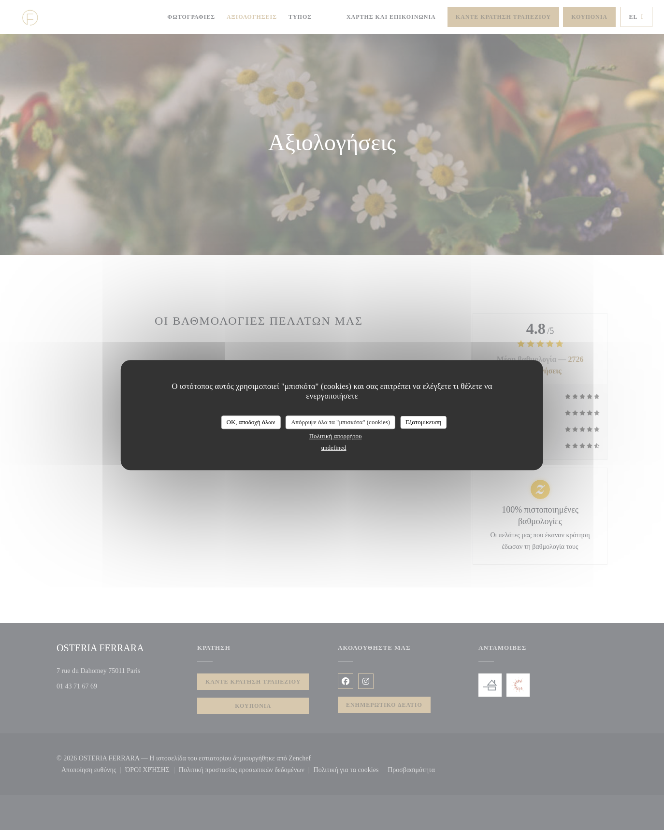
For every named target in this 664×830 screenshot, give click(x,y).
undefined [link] (333, 447)
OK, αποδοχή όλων (251, 422)
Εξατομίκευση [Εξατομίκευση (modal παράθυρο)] (423, 422)
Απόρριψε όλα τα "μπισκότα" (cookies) (340, 422)
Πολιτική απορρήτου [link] (335, 436)
